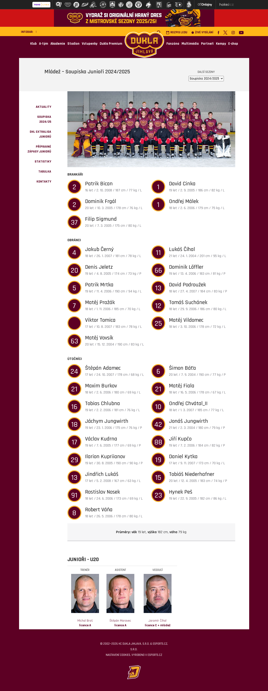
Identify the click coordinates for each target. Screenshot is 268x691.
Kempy (221, 43)
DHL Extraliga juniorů (40, 134)
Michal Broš (85, 623)
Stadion (73, 43)
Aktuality (43, 107)
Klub (33, 43)
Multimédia (190, 43)
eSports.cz (155, 655)
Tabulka (44, 171)
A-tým (43, 43)
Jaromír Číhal (157, 623)
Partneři (207, 43)
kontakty (43, 182)
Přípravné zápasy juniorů (39, 149)
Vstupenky (89, 43)
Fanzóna (172, 43)
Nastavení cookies (118, 655)
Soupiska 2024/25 (44, 119)
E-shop (233, 43)
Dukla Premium (111, 43)
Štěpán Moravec (120, 623)
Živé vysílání (202, 32)
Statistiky (43, 161)
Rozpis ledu (176, 32)
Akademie (57, 43)
